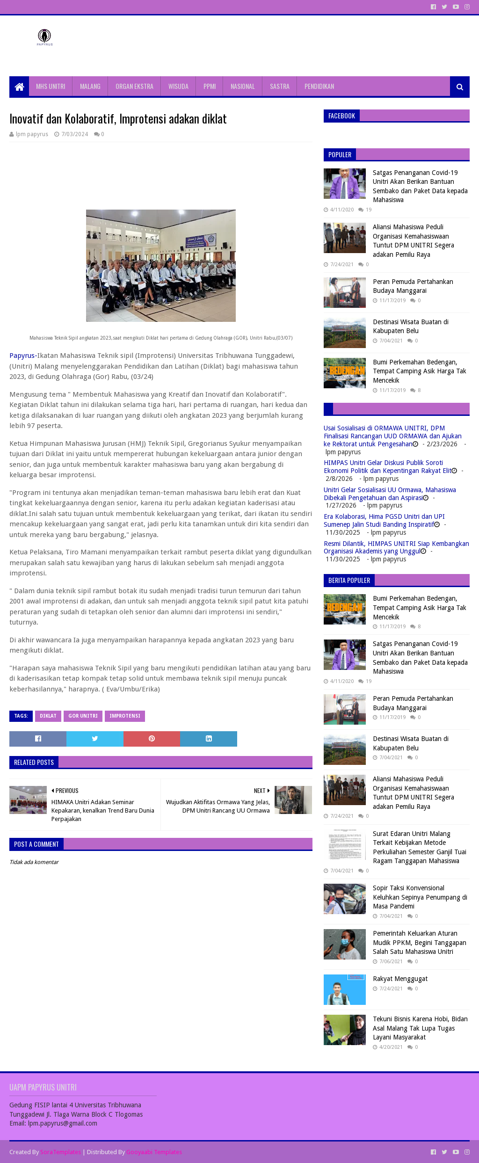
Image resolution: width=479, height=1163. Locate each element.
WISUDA (178, 86)
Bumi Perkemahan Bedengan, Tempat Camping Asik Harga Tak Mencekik (419, 371)
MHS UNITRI (50, 86)
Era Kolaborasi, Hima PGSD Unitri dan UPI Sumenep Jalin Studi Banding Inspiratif (384, 520)
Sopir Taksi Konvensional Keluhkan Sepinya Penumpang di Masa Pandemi (420, 897)
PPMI (209, 86)
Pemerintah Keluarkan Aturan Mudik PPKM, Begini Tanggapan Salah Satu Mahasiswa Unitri (419, 942)
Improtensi (124, 716)
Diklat (48, 716)
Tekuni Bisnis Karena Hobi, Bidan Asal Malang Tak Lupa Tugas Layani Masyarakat (420, 1028)
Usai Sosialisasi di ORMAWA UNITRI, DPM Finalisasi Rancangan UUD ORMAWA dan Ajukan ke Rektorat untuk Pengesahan (393, 436)
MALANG (90, 86)
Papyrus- (23, 355)
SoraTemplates (60, 1152)
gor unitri (83, 716)
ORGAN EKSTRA (134, 86)
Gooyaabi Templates (154, 1152)
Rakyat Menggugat (400, 978)
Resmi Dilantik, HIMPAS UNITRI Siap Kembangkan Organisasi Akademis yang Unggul (396, 547)
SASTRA (280, 86)
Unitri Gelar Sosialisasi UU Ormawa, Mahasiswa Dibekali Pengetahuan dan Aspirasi (390, 494)
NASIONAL (243, 86)
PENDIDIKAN (319, 86)
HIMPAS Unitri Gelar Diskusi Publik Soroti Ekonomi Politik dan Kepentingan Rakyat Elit (387, 466)
